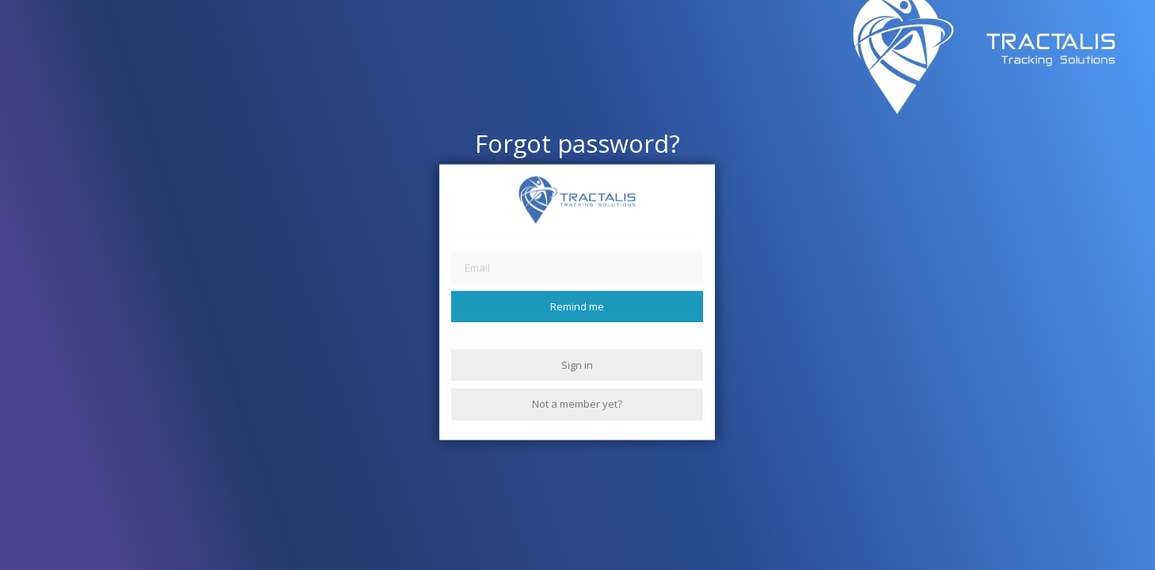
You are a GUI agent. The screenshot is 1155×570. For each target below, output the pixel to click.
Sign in (577, 365)
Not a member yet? (577, 404)
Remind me (577, 305)
